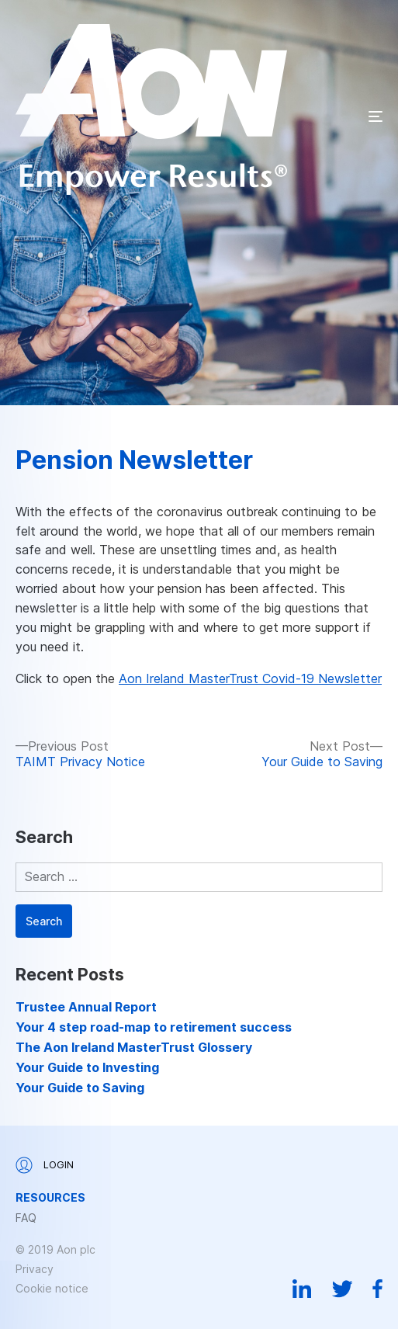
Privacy (35, 1268)
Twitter (342, 1288)
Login (45, 1165)
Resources (50, 1198)
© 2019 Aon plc (55, 1249)
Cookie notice (52, 1288)
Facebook (377, 1288)
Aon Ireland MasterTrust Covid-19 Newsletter (250, 678)
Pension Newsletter (134, 460)
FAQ (26, 1218)
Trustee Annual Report (86, 1007)
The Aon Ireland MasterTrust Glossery (134, 1047)
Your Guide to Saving (80, 1087)
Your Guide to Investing (87, 1067)
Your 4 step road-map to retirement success (154, 1027)
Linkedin (302, 1288)
